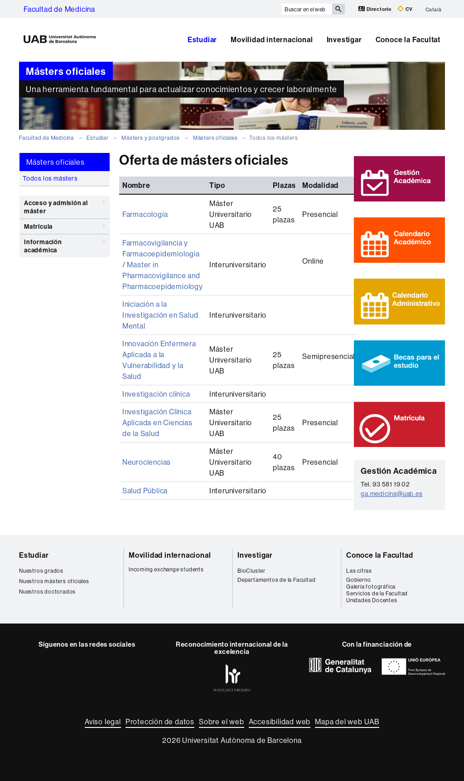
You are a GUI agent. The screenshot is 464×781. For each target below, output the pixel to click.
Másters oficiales (215, 137)
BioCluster (251, 570)
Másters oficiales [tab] (55, 162)
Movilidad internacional (272, 39)
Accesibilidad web (280, 721)
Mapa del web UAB (347, 721)
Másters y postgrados (150, 137)
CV (405, 8)
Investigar (344, 39)
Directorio (375, 8)
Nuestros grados (41, 570)
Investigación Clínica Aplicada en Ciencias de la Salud (157, 422)
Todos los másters (50, 178)
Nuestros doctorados (47, 591)
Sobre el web (221, 721)
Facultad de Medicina (59, 9)
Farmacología (145, 214)
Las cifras (359, 570)
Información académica (64, 244)
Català (433, 9)
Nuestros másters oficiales (54, 581)
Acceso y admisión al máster (64, 205)
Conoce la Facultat (408, 39)
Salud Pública (145, 490)
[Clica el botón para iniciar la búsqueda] (338, 9)
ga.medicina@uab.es (391, 494)
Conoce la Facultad (379, 555)
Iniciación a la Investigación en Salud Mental (160, 315)
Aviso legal (103, 721)
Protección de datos (160, 721)
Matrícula (64, 226)
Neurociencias (146, 462)
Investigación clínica (156, 393)
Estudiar (202, 39)
